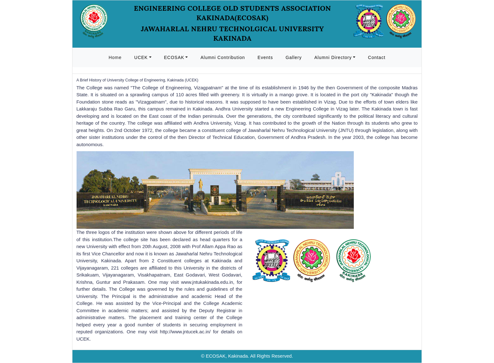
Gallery (293, 57)
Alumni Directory (333, 57)
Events (265, 57)
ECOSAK (174, 57)
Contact (376, 57)
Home (115, 57)
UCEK (141, 57)
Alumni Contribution (222, 57)
